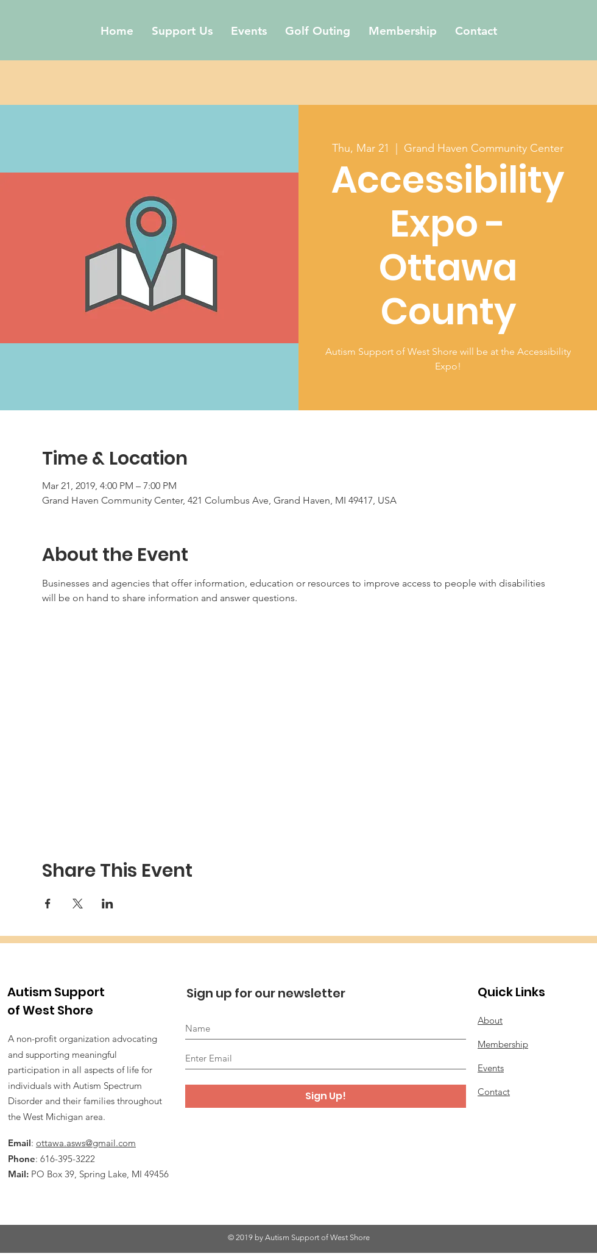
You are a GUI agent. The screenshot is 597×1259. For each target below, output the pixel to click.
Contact (494, 1091)
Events (491, 1068)
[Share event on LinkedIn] (107, 903)
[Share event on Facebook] (48, 903)
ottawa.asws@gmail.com (86, 1143)
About (490, 1020)
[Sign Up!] (325, 1096)
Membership (503, 1044)
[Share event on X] (77, 903)
